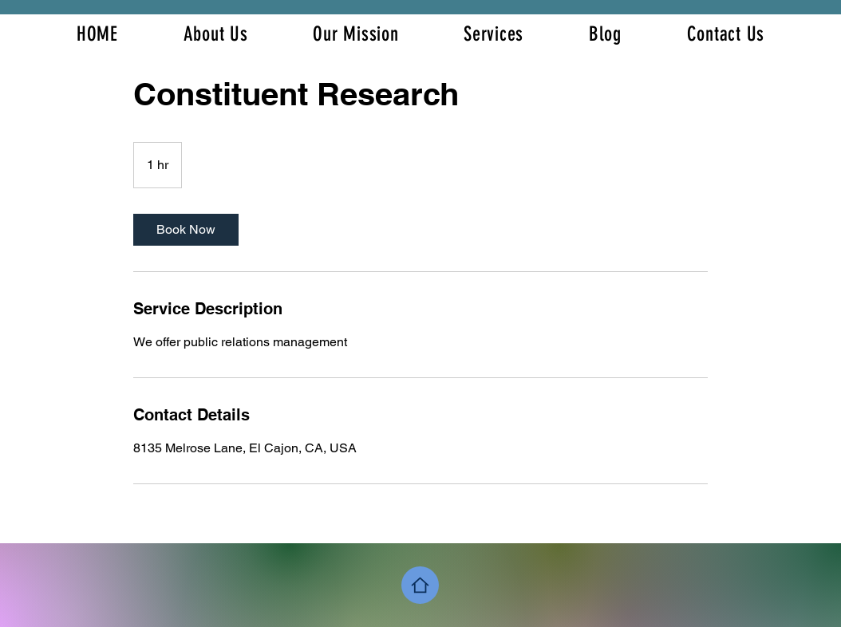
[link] (186, 230)
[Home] (420, 585)
